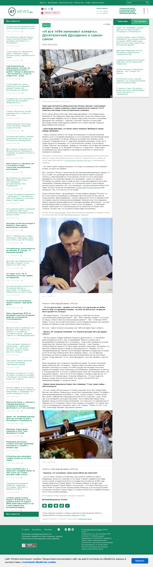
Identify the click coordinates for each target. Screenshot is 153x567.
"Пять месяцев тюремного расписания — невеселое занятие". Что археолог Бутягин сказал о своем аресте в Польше (20, 349)
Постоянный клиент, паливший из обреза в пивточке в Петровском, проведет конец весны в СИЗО (20, 213)
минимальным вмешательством (78, 160)
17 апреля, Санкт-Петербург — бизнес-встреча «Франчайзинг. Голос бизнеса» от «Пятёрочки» (130, 91)
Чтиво (88, 2)
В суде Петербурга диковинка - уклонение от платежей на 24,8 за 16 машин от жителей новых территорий (20, 199)
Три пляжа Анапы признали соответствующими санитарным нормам (20, 364)
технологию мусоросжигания (88, 187)
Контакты (36, 529)
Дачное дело (98, 2)
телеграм (48, 9)
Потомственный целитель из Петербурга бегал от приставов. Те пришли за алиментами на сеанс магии (20, 291)
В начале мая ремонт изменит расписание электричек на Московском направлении (20, 140)
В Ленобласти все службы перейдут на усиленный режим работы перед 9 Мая (130, 81)
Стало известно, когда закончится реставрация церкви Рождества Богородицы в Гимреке (20, 89)
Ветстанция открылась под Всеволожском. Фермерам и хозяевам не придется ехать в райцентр (20, 153)
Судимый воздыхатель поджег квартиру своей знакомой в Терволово (130, 62)
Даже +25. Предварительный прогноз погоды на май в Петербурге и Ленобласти (129, 29)
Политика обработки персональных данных (42, 536)
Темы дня (122, 21)
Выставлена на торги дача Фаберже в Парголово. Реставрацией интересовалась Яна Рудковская (20, 183)
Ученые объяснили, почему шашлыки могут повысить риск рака (20, 115)
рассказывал (60, 212)
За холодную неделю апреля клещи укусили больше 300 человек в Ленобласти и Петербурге (20, 41)
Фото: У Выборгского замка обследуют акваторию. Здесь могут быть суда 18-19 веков (20, 239)
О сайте (25, 529)
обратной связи (85, 519)
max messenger (52, 9)
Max (73, 529)
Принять (139, 561)
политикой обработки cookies (39, 562)
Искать (147, 2)
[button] (44, 506)
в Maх (83, 515)
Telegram (69, 529)
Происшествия (66, 2)
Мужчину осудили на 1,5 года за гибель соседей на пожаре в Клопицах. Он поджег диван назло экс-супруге (20, 377)
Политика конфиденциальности (36, 534)
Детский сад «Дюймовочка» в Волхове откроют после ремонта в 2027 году (20, 264)
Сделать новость (52, 13)
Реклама (48, 529)
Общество (79, 2)
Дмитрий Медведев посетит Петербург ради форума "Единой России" (129, 52)
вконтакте (45, 9)
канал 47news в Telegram (68, 515)
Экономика (53, 2)
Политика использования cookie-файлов (40, 538)
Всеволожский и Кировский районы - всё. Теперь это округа (129, 71)
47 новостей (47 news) (92, 529)
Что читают (140, 21)
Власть (43, 2)
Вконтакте (59, 529)
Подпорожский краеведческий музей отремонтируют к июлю (20, 29)
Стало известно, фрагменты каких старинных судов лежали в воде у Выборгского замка (20, 56)
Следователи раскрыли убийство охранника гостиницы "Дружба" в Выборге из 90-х (20, 488)
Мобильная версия (42, 9)
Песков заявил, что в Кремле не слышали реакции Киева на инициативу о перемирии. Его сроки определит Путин (20, 392)
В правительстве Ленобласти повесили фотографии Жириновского (20, 102)
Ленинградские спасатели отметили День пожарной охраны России (20, 127)
